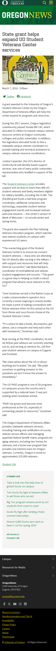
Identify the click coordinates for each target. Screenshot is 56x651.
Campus (6, 559)
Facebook (24, 96)
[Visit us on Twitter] (9, 604)
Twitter (8, 96)
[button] (28, 84)
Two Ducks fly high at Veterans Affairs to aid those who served (27, 494)
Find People (8, 636)
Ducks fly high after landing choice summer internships (26, 514)
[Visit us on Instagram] (20, 604)
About (5, 632)
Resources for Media (13, 567)
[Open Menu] (51, 2)
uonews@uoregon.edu (13, 596)
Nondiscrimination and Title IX (17, 616)
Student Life (9, 464)
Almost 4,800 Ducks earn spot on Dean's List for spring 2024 (25, 523)
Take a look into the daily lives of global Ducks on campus (25, 484)
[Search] (44, 3)
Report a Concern (11, 612)
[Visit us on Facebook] (4, 604)
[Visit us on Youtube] (15, 604)
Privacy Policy (9, 624)
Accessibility (8, 620)
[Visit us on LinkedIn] (25, 604)
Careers (6, 628)
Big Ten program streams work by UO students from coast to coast (28, 504)
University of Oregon (14, 642)
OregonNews (9, 576)
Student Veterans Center (21, 184)
